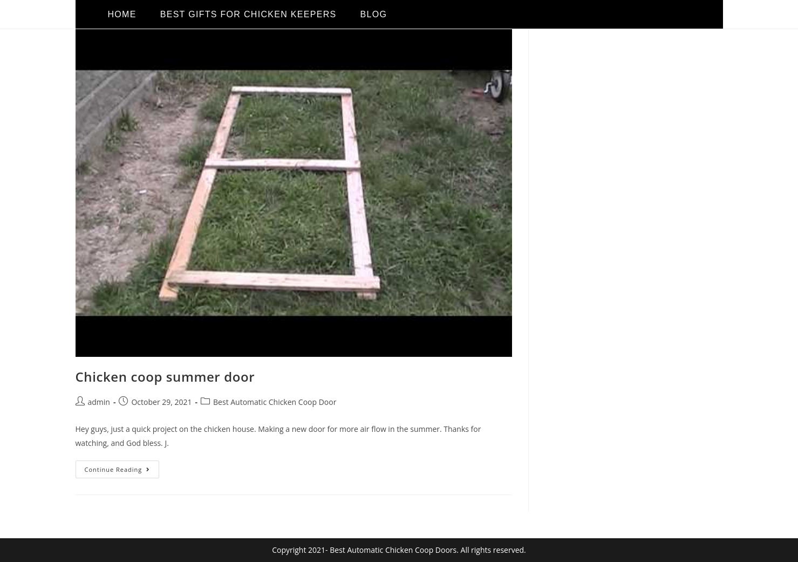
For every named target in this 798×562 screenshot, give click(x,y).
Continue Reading (122, 467)
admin (99, 402)
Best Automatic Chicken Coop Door (274, 402)
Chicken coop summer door (165, 376)
